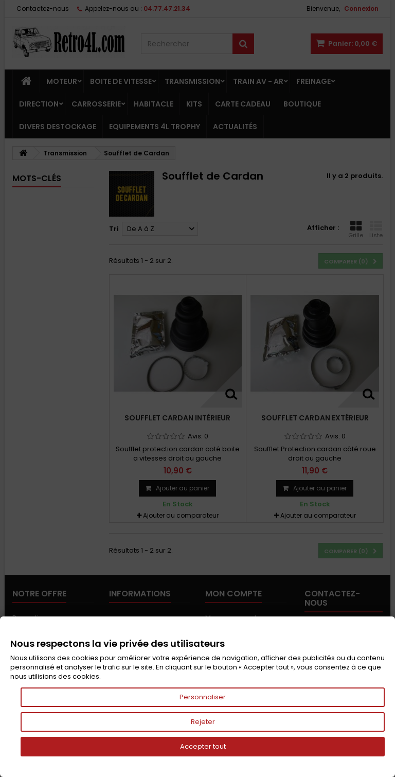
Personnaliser (202, 697)
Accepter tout (203, 746)
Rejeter (203, 722)
